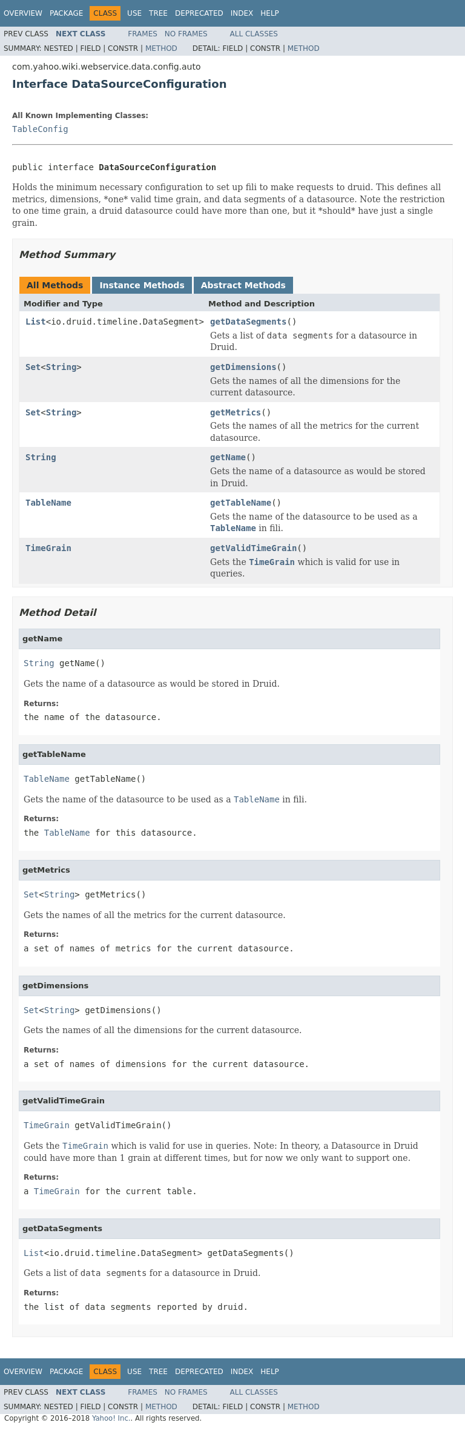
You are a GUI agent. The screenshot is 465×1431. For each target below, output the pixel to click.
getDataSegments (248, 321)
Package (66, 13)
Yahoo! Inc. (111, 1418)
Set (33, 367)
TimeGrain (48, 548)
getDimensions (243, 367)
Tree (158, 13)
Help (269, 13)
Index (242, 13)
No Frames (186, 34)
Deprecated (199, 13)
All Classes (254, 34)
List (35, 321)
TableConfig (40, 129)
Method (161, 48)
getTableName (240, 502)
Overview (23, 13)
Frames (142, 34)
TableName (48, 502)
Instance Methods (141, 285)
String (61, 367)
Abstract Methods (243, 285)
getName (228, 457)
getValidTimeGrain (253, 548)
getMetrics (235, 412)
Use (134, 13)
